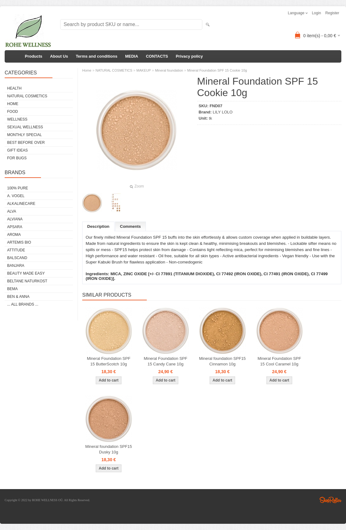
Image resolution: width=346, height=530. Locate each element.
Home (86, 70)
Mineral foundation (169, 70)
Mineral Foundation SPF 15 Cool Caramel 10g (279, 361)
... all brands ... (22, 304)
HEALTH (14, 88)
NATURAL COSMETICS (27, 96)
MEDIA (131, 56)
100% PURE (17, 188)
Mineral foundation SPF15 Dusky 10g (108, 449)
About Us (59, 56)
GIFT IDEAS (17, 150)
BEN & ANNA (18, 296)
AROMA (14, 234)
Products (33, 56)
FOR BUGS (17, 158)
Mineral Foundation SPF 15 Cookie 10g (217, 70)
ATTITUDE (16, 250)
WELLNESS (17, 119)
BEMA (12, 289)
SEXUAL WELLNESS (25, 127)
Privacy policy (189, 56)
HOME (12, 104)
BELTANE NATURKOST (27, 281)
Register (332, 13)
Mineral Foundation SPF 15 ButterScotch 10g (108, 361)
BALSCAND (17, 258)
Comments (130, 226)
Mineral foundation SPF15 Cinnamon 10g (222, 361)
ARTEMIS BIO (19, 242)
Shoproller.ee (330, 500)
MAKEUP (144, 70)
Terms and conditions (96, 56)
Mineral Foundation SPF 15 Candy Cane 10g (165, 361)
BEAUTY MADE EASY (26, 273)
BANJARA (15, 265)
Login (316, 13)
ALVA (11, 211)
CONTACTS (157, 56)
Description (98, 226)
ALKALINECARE (21, 203)
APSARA (14, 227)
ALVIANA (15, 219)
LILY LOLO (223, 112)
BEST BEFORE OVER (26, 142)
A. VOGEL (16, 196)
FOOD (12, 111)
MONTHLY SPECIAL (24, 135)
